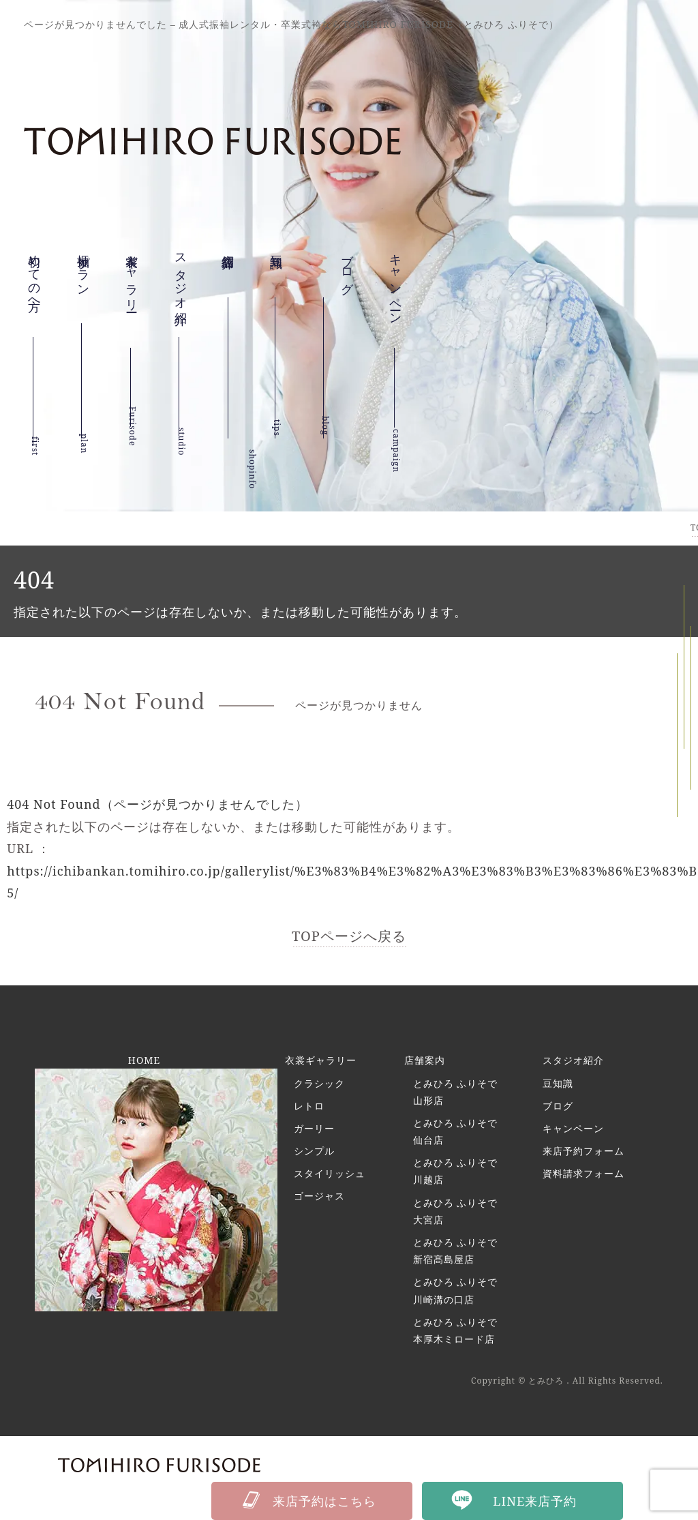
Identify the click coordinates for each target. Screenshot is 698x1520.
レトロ (309, 1105)
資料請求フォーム (583, 1173)
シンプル (314, 1150)
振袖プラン (84, 278)
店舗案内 (424, 1060)
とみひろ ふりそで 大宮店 (455, 1211)
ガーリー (314, 1128)
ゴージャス (319, 1195)
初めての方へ (35, 285)
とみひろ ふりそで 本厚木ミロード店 (455, 1330)
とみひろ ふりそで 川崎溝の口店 (455, 1290)
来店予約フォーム (583, 1150)
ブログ (558, 1105)
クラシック (319, 1083)
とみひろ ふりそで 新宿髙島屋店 (455, 1251)
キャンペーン (396, 304)
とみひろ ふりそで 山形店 (455, 1092)
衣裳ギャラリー (132, 295)
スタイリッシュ (329, 1173)
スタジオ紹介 (181, 289)
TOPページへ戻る (349, 936)
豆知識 (277, 255)
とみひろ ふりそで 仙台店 (455, 1131)
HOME (144, 1060)
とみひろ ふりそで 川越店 (455, 1171)
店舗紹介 (228, 266)
